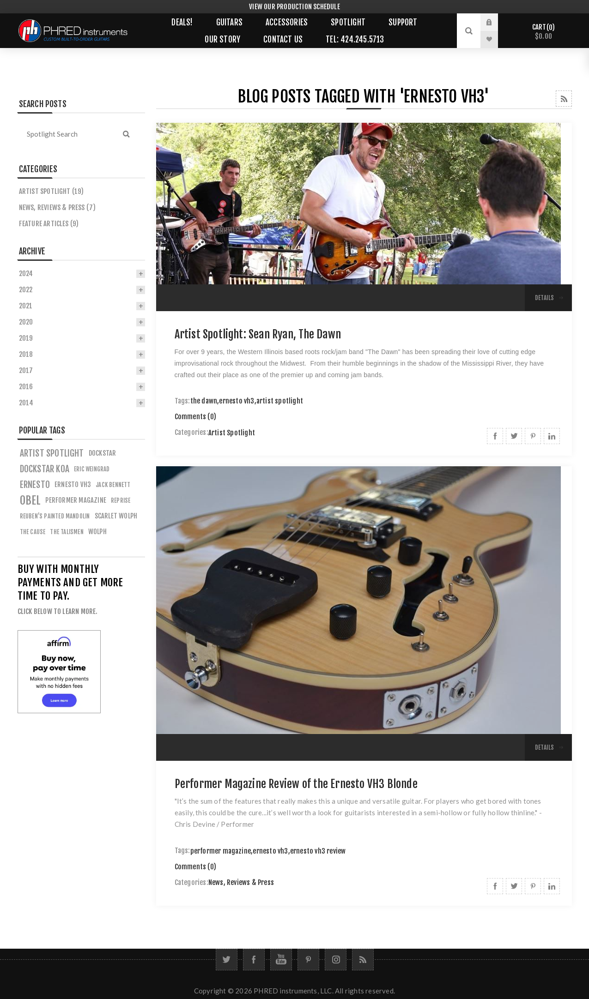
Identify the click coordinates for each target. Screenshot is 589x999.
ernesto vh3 (236, 401)
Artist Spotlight (231, 432)
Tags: (182, 401)
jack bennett (113, 484)
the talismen (66, 532)
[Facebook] (254, 959)
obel (30, 500)
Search (126, 133)
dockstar (102, 453)
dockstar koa (44, 469)
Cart (543, 32)
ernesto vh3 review (318, 851)
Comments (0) (195, 416)
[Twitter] (226, 959)
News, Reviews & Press (241, 882)
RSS (564, 98)
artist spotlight (279, 401)
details (544, 297)
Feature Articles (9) (49, 223)
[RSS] (363, 959)
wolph (97, 531)
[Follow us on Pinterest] (308, 959)
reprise (120, 500)
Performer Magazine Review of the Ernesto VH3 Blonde (296, 784)
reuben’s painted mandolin (55, 516)
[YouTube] (281, 959)
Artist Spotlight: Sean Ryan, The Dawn (258, 334)
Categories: (191, 432)
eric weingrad (92, 469)
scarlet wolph (116, 516)
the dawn (204, 401)
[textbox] (66, 133)
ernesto (35, 484)
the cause (33, 532)
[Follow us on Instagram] (335, 959)
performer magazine (220, 851)
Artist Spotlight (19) (51, 191)
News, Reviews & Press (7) (57, 207)
